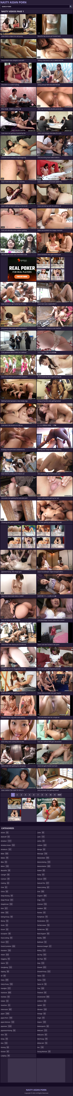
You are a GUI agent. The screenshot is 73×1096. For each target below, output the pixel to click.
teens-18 (42, 984)
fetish (5, 954)
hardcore (6, 992)
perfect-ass (42, 929)
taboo (41, 975)
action (5, 832)
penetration (43, 921)
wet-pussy (42, 1038)
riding (41, 950)
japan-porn (6, 1017)
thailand (42, 992)
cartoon (5, 878)
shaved (41, 967)
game (4, 963)
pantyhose (42, 916)
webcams (42, 1034)
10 (50, 795)
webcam (42, 1030)
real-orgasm (43, 933)
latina (41, 841)
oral (40, 891)
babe (4, 853)
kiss (4, 1043)
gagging (5, 958)
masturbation (44, 866)
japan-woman (7, 1022)
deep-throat (7, 899)
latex (40, 832)
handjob (6, 988)
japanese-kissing (8, 1030)
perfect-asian (43, 925)
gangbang (6, 967)
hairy (5, 979)
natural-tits (43, 883)
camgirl (5, 874)
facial (5, 942)
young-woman (44, 1051)
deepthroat (7, 904)
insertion (5, 1005)
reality (41, 937)
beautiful (5, 870)
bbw (4, 862)
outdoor (41, 908)
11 (55, 795)
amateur (6, 841)
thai (40, 988)
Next (59, 795)
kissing (5, 1047)
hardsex (5, 996)
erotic (4, 925)
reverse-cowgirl (44, 946)
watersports (43, 1026)
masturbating (44, 862)
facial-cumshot (8, 946)
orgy (41, 899)
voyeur (41, 1022)
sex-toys (41, 958)
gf (3, 975)
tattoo (41, 979)
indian (5, 1001)
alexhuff (5, 836)
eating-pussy (7, 916)
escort (5, 929)
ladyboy (5, 1055)
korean (5, 1051)
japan (5, 1013)
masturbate (43, 857)
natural (41, 878)
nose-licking (43, 887)
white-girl (42, 1043)
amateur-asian (8, 845)
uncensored (43, 996)
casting (5, 883)
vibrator (42, 1009)
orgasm (42, 895)
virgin (41, 1017)
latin (41, 836)
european (6, 933)
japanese (6, 1026)
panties (41, 912)
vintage (41, 1013)
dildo (5, 912)
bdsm (5, 866)
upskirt (41, 1005)
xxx (40, 1047)
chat (4, 887)
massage (42, 853)
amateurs (6, 849)
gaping (5, 971)
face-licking (7, 937)
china (4, 891)
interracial (6, 1009)
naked (41, 870)
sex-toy (41, 954)
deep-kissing (7, 895)
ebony (5, 921)
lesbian (42, 845)
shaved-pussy (44, 971)
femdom (6, 950)
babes (5, 857)
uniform (41, 1001)
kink (4, 1034)
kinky (4, 1038)
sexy (40, 963)
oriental (42, 904)
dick (4, 908)
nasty (41, 874)
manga (41, 849)
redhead (42, 942)
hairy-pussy (7, 984)
